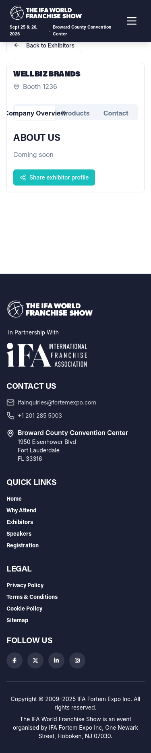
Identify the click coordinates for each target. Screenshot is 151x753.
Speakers (18, 533)
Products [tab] (75, 113)
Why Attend (21, 510)
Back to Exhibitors (43, 45)
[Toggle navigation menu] (131, 21)
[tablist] (75, 112)
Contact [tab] (115, 113)
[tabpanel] (75, 158)
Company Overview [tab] (35, 113)
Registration (22, 545)
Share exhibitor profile (54, 177)
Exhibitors (19, 522)
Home (14, 498)
